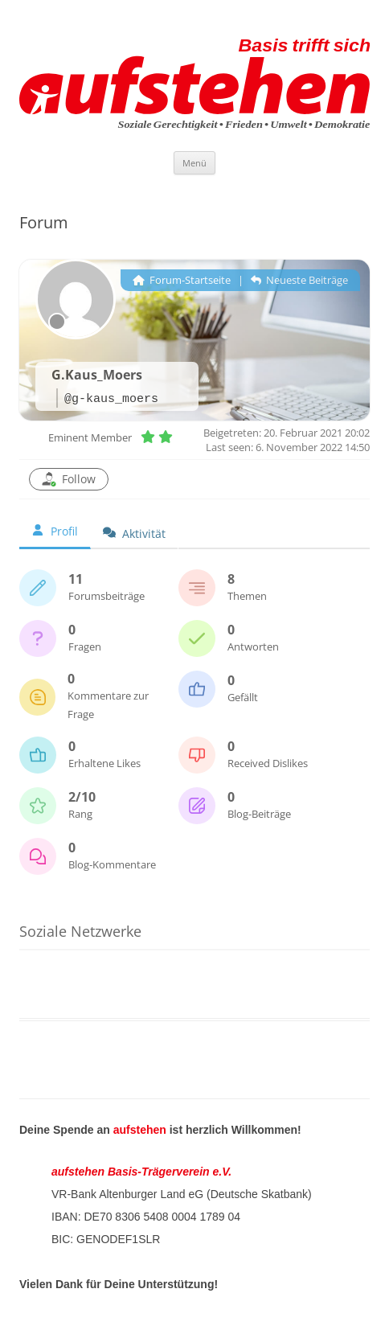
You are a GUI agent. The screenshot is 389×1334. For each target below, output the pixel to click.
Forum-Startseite (182, 280)
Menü (194, 163)
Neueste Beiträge (299, 280)
